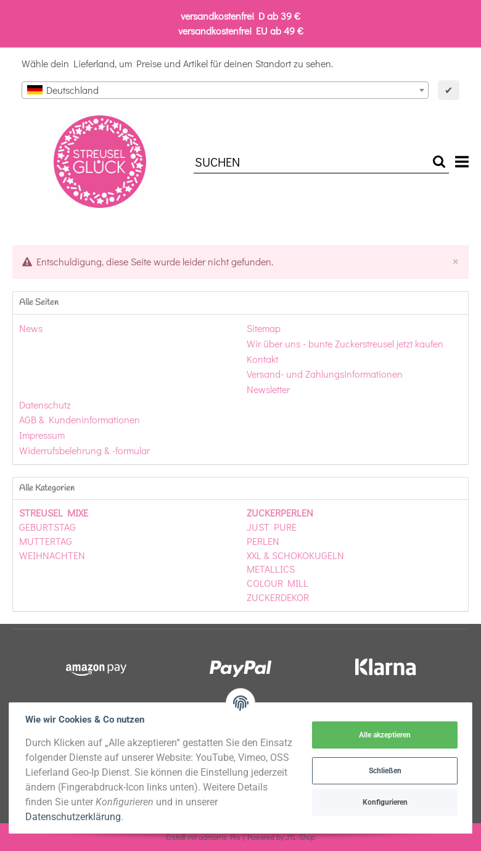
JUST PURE (272, 526)
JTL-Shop (300, 837)
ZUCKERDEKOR (278, 597)
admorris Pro (219, 837)
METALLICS (271, 568)
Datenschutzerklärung (74, 817)
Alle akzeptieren (383, 735)
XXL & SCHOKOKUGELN (295, 555)
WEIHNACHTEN (52, 555)
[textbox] (225, 90)
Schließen (384, 770)
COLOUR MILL (277, 582)
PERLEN (263, 540)
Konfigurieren (383, 802)
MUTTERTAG (45, 540)
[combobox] (225, 90)
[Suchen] (312, 162)
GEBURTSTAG (47, 526)
